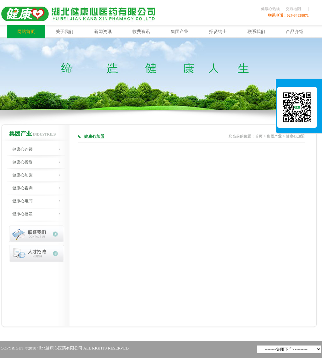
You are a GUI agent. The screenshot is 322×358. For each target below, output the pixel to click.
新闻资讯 (103, 31)
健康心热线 (270, 9)
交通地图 (293, 9)
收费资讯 (141, 31)
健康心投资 (22, 162)
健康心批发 (22, 213)
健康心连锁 (22, 149)
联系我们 (256, 31)
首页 (259, 136)
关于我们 (64, 31)
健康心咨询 (22, 188)
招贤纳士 (218, 31)
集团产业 (179, 31)
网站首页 (26, 31)
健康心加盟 (22, 175)
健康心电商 (22, 201)
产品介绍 (294, 31)
